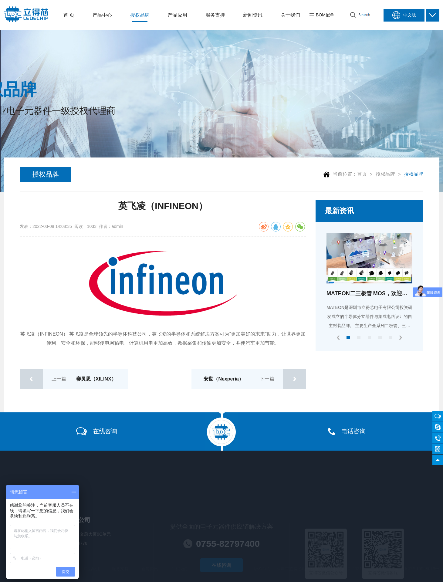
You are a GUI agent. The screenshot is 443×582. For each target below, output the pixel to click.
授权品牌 (45, 174)
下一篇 (255, 379)
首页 (362, 174)
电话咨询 (347, 431)
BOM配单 (321, 15)
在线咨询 (96, 431)
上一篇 (68, 379)
